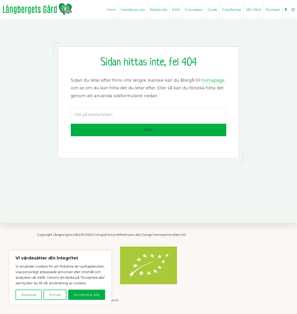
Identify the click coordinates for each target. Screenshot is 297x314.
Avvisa (55, 295)
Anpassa (28, 295)
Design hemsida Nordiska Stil (164, 234)
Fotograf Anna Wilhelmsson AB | (118, 234)
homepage (213, 80)
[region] (60, 277)
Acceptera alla (87, 295)
